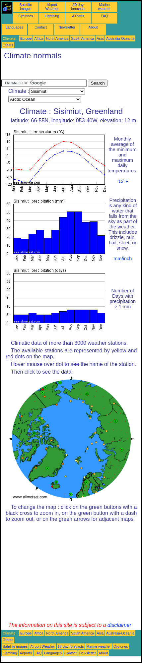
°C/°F (122, 181)
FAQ (104, 16)
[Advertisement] (54, 71)
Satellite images (26, 7)
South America (82, 38)
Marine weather (104, 7)
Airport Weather (51, 7)
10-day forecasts (78, 7)
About (93, 27)
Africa (38, 38)
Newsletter (66, 27)
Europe (26, 38)
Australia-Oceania (120, 38)
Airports (78, 16)
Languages (14, 27)
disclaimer (119, 625)
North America (57, 38)
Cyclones (26, 16)
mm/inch (122, 258)
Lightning (52, 16)
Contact (41, 27)
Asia (100, 38)
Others (8, 45)
